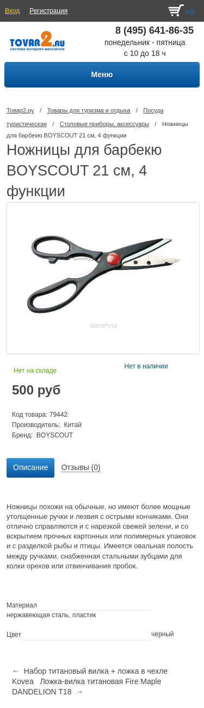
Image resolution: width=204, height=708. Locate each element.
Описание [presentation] (30, 467)
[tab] (30, 468)
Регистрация (48, 11)
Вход (12, 11)
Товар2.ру (20, 110)
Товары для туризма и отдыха (88, 110)
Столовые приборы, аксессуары (104, 124)
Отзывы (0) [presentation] (80, 467)
